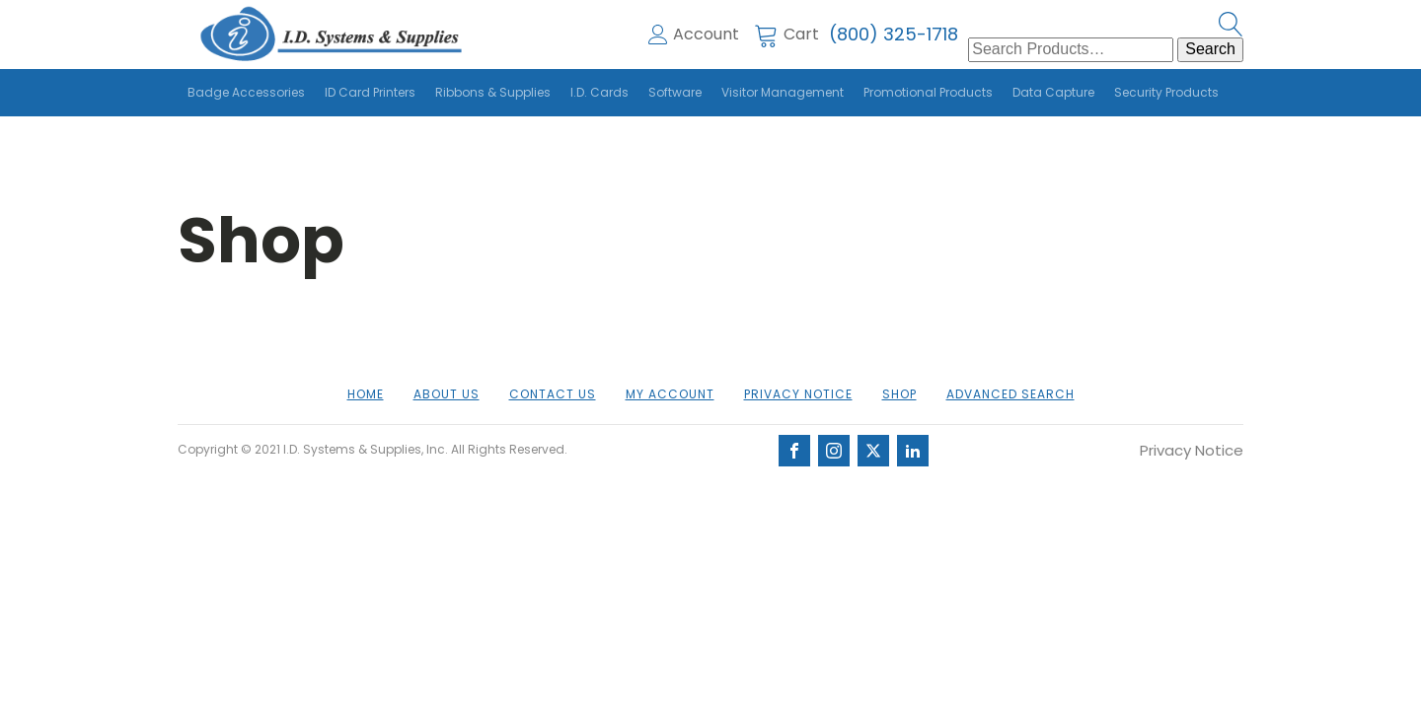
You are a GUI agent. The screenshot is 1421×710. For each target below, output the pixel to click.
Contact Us (552, 394)
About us (446, 394)
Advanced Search (1010, 394)
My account (670, 394)
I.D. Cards (599, 92)
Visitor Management (782, 92)
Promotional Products (928, 92)
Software (675, 92)
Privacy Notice (798, 394)
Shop (899, 394)
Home (365, 394)
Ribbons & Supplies (493, 92)
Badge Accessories (246, 92)
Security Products (1166, 92)
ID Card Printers (370, 92)
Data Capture (1053, 92)
